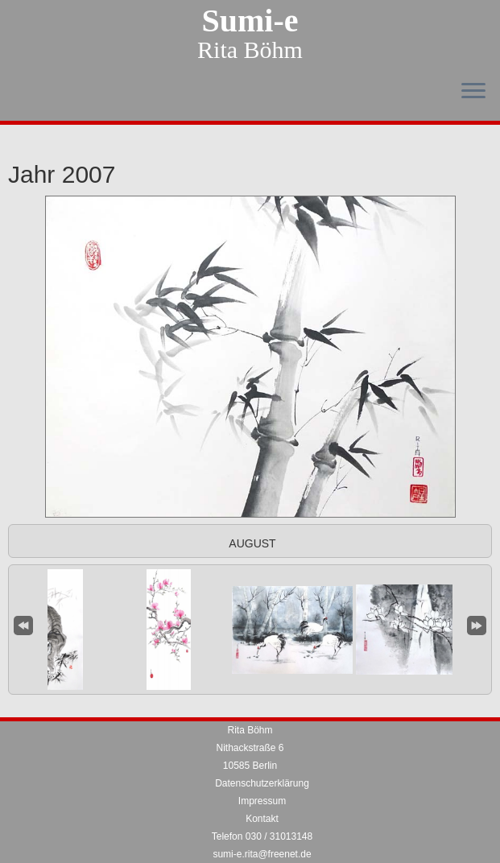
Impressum (262, 801)
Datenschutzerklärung (262, 783)
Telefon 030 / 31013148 (262, 836)
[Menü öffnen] (473, 92)
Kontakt (262, 818)
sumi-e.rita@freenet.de (262, 854)
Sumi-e (250, 21)
